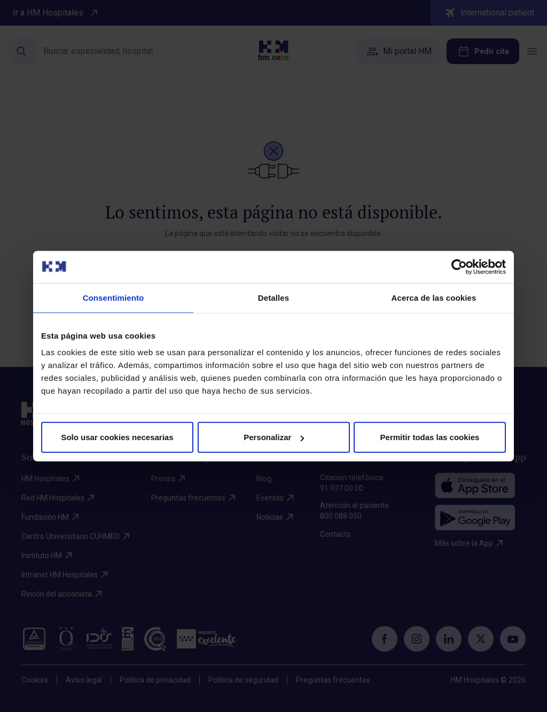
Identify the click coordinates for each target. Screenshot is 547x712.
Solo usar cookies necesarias (117, 437)
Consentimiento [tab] (113, 297)
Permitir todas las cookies (430, 437)
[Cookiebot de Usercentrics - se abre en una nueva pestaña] (459, 267)
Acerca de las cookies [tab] (434, 297)
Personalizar (274, 437)
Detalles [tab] (273, 297)
